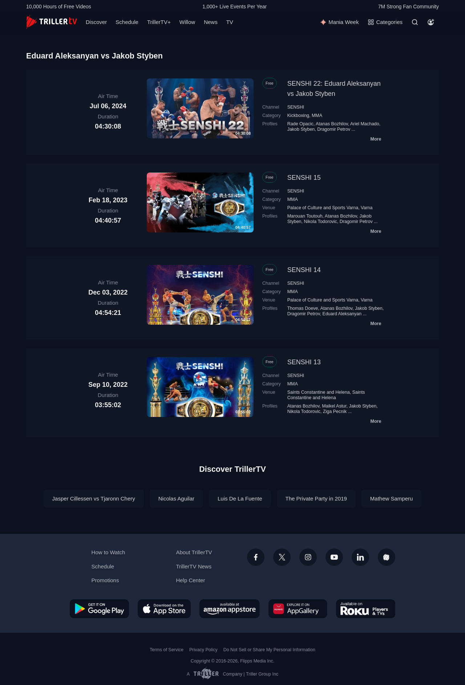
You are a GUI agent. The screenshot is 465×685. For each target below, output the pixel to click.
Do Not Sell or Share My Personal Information (269, 649)
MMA (317, 115)
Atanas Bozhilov (332, 123)
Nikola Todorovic (320, 221)
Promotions (105, 580)
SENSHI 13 (304, 362)
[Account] (431, 22)
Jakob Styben (301, 129)
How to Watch (108, 552)
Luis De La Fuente (240, 498)
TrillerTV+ (159, 22)
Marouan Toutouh (305, 216)
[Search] (415, 22)
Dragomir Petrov (333, 129)
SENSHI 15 (304, 177)
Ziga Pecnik (335, 411)
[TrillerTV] (51, 22)
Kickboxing (298, 115)
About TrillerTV (194, 552)
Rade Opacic (300, 123)
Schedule (127, 22)
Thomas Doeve (302, 308)
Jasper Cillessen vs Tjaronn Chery (93, 498)
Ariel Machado (364, 123)
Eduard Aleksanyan (342, 313)
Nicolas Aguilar (176, 498)
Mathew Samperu (391, 498)
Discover (96, 22)
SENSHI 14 (304, 269)
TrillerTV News (193, 566)
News (211, 22)
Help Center (190, 580)
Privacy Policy (203, 649)
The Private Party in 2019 (316, 498)
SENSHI (295, 107)
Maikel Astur (334, 406)
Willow (187, 22)
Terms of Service (166, 649)
